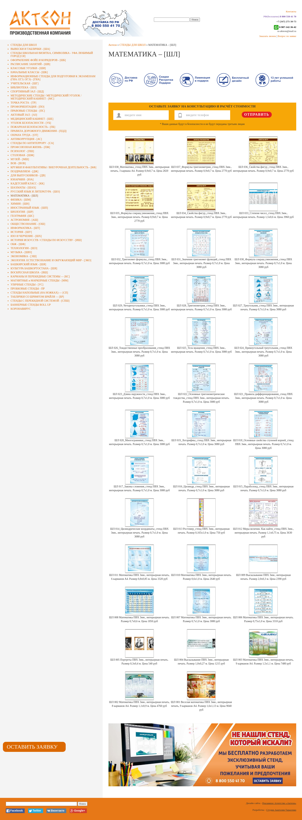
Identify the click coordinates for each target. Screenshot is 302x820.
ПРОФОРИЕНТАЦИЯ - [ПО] (27, 106)
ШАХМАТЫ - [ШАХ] (23, 187)
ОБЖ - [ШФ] (18, 244)
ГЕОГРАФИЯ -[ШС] (22, 215)
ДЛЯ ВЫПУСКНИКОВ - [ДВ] (28, 175)
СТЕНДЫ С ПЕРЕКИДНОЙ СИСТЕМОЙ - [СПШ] (40, 300)
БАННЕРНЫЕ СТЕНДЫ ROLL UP (31, 304)
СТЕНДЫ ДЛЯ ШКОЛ (24, 45)
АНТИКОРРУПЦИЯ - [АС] (26, 139)
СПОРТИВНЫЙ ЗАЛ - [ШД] (27, 91)
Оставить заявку (32, 747)
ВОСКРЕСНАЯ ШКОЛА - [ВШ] (29, 272)
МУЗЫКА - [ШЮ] (21, 252)
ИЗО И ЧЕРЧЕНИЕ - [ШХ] (26, 236)
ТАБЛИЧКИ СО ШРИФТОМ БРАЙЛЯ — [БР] (37, 296)
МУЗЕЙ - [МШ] (20, 159)
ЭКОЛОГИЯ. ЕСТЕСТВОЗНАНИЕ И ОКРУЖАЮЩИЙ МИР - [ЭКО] (51, 260)
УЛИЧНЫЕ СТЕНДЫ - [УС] (27, 284)
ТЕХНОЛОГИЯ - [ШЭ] (24, 248)
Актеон (112, 45)
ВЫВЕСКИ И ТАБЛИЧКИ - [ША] (30, 49)
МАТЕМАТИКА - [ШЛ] (24, 195)
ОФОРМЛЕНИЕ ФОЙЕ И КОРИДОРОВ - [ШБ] (38, 60)
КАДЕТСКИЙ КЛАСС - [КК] (27, 183)
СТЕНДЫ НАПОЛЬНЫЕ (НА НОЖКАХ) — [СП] (39, 292)
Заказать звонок (267, 36)
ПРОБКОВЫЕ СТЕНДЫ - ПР (28, 288)
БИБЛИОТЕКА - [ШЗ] (23, 87)
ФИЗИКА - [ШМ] (21, 199)
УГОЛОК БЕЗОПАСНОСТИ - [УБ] (31, 122)
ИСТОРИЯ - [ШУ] (21, 232)
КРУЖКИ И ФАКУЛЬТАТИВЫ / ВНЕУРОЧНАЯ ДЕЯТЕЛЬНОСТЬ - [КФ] (53, 167)
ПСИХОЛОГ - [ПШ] (22, 151)
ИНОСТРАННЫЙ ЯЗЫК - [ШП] (29, 207)
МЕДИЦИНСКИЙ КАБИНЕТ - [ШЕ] (32, 118)
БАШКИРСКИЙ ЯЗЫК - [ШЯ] (28, 264)
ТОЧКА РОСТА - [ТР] (23, 102)
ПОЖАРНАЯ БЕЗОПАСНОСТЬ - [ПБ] (33, 127)
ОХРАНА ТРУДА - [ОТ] (24, 135)
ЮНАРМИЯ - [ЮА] (22, 179)
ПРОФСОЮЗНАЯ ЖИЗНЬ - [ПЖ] (30, 147)
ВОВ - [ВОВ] (18, 163)
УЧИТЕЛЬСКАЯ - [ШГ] (25, 83)
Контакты (291, 11)
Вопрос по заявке (287, 36)
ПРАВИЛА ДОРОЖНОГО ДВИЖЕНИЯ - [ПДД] (38, 131)
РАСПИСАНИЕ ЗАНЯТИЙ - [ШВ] (30, 64)
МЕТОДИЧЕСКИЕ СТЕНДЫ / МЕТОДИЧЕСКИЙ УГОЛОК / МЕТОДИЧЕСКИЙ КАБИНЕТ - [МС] (46, 97)
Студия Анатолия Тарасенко (281, 809)
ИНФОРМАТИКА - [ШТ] (25, 228)
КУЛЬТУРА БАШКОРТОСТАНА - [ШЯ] (34, 268)
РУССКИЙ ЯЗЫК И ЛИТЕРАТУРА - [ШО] (35, 191)
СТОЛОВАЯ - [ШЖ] (22, 155)
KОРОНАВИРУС (21, 308)
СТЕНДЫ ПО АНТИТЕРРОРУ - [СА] (32, 143)
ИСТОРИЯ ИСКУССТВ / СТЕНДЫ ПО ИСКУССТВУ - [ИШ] (46, 240)
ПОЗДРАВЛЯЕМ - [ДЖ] (24, 171)
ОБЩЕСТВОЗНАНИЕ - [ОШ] (28, 224)
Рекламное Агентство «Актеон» (279, 803)
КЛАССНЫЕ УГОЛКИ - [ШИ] (28, 68)
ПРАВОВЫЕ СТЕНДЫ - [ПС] (28, 110)
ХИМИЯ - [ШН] (20, 203)
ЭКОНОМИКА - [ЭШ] (24, 256)
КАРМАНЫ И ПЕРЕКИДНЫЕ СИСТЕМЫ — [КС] (40, 276)
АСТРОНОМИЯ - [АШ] (24, 219)
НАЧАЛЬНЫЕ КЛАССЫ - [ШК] (29, 72)
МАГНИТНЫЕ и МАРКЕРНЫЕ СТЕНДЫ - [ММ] (39, 280)
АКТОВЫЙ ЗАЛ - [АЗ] (24, 114)
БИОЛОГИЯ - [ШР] (22, 211)
